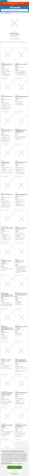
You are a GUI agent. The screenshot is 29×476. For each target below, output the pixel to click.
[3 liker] (26, 147)
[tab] (3, 1)
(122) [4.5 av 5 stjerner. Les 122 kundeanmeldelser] (8, 163)
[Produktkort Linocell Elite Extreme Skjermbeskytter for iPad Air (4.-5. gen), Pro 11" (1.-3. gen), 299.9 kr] (7, 317)
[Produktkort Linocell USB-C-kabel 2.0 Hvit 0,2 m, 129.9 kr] (21, 383)
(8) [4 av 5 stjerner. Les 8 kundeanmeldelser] (21, 297)
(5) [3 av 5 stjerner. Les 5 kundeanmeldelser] (21, 362)
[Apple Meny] (3, 13)
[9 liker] (12, 312)
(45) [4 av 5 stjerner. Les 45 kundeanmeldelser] (8, 263)
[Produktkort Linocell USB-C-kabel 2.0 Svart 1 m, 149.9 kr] (7, 120)
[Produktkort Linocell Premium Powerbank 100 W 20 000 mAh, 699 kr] (7, 219)
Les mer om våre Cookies (6, 463)
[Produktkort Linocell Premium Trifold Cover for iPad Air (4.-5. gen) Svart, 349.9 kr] (21, 416)
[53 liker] (26, 115)
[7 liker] (26, 345)
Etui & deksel (12, 41)
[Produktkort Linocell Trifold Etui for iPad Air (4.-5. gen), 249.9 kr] (7, 251)
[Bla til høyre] (27, 44)
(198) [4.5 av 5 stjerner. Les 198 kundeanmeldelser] (22, 329)
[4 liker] (12, 180)
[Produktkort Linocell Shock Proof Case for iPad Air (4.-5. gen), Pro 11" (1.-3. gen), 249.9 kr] (21, 284)
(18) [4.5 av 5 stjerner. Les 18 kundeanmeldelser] (22, 262)
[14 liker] (12, 345)
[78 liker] (26, 82)
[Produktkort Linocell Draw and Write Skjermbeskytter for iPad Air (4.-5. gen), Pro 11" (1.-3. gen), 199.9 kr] (7, 284)
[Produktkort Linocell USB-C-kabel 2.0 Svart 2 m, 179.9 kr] (21, 153)
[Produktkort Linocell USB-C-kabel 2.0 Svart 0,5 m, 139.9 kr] (7, 185)
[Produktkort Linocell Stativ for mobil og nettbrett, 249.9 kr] (21, 87)
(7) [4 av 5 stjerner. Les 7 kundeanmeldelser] (7, 428)
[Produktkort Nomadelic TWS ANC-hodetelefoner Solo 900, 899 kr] (7, 416)
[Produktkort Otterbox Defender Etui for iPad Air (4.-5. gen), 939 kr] (7, 448)
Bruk (8, 41)
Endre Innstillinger (14, 473)
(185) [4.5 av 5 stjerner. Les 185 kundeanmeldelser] (22, 67)
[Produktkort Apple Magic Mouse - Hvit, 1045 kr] (21, 251)
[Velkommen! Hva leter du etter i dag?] (15, 10)
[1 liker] (12, 115)
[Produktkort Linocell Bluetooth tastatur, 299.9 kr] (7, 153)
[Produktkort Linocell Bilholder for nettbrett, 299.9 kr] (7, 350)
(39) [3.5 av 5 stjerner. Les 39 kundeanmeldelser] (8, 299)
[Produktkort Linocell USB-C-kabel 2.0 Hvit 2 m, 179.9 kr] (7, 55)
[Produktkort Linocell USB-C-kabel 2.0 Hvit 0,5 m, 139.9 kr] (21, 185)
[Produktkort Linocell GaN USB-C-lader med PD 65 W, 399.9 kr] (21, 55)
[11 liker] (12, 49)
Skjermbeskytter (23, 41)
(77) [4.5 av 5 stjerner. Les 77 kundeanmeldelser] (8, 332)
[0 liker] (26, 180)
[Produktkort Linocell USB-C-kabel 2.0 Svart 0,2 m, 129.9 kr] (7, 87)
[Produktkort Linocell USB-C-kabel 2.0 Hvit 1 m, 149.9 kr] (21, 219)
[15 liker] (12, 147)
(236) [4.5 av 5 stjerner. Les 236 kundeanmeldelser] (22, 98)
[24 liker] (26, 49)
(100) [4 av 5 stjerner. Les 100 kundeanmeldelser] (8, 395)
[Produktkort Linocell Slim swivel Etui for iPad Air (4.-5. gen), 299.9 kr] (21, 317)
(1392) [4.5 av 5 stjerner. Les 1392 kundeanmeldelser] (8, 65)
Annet (4, 41)
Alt (1, 41)
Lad (17, 41)
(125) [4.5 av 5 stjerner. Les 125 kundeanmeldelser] (22, 132)
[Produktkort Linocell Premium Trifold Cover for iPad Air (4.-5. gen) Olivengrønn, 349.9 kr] (7, 383)
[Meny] (1, 7)
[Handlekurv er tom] (27, 7)
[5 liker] (26, 312)
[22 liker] (26, 378)
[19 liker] (12, 82)
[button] (17, 36)
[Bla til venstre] (1, 44)
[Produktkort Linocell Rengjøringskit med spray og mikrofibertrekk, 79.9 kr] (21, 120)
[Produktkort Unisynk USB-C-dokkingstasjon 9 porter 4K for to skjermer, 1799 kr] (21, 350)
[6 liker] (12, 213)
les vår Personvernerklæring (17, 463)
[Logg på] (24, 7)
